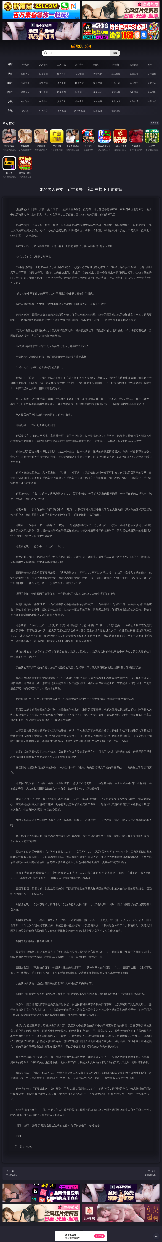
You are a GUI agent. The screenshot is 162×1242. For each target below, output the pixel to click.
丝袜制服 (115, 73)
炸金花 (116, 64)
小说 (10, 101)
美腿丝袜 (97, 92)
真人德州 (43, 64)
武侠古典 (79, 101)
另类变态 (152, 82)
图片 (10, 92)
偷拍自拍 (43, 82)
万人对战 (61, 64)
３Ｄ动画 (79, 73)
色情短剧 (115, 110)
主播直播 (134, 73)
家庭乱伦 (43, 101)
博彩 (10, 64)
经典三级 (115, 82)
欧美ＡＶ (61, 73)
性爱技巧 (152, 101)
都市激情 (25, 101)
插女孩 (25, 110)
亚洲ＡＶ (25, 73)
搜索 (115, 53)
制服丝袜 (97, 82)
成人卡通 (61, 82)
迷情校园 (97, 101)
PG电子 (25, 64)
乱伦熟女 (134, 82)
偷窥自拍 (25, 92)
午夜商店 (43, 110)
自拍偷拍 (43, 73)
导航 (10, 110)
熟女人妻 (97, 73)
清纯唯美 (115, 92)
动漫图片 (79, 92)
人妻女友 (61, 101)
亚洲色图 (43, 92)
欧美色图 (61, 92)
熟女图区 (134, 92)
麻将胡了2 (97, 64)
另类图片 (152, 92)
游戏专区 (79, 64)
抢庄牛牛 (152, 64)
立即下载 (99, 1236)
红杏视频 (97, 110)
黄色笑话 (134, 101)
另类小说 (115, 101)
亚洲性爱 (25, 82)
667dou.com (81, 46)
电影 (10, 83)
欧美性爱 (79, 82)
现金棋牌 (134, 64)
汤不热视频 (79, 110)
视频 (10, 73)
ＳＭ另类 (152, 73)
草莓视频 (61, 110)
